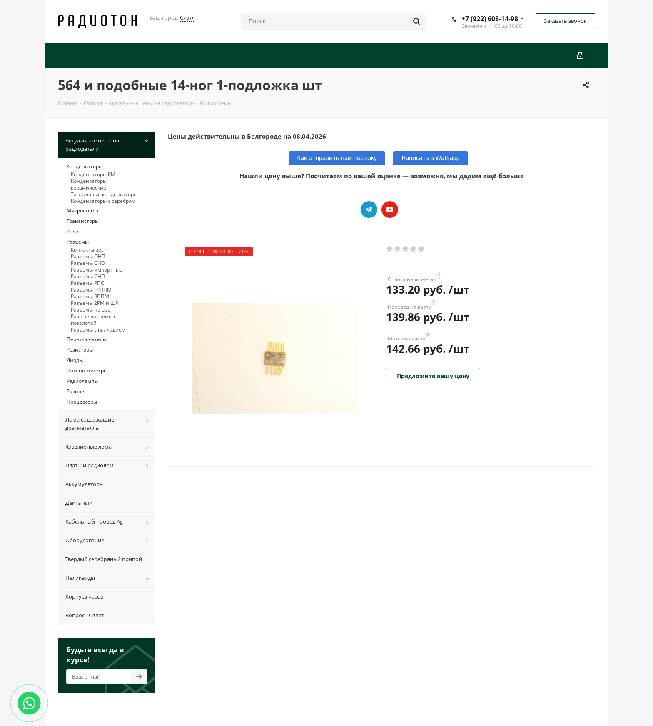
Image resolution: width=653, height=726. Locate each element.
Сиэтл (187, 17)
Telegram (369, 209)
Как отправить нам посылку (337, 158)
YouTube (389, 209)
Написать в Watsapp (430, 158)
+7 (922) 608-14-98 (489, 18)
